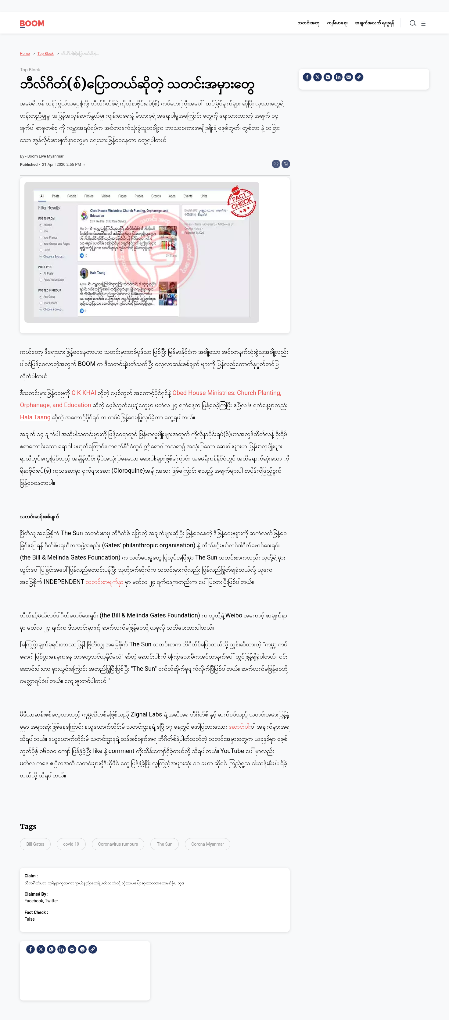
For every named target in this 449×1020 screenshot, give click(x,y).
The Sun (164, 842)
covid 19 (71, 842)
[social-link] (92, 947)
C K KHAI (83, 390)
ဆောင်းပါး (239, 724)
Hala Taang (35, 415)
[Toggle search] (409, 23)
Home (25, 45)
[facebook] (30, 947)
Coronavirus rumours (118, 842)
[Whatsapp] (51, 947)
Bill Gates (35, 842)
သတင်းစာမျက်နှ (105, 579)
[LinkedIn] (61, 947)
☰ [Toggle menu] (422, 23)
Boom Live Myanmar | (46, 154)
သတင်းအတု (304, 23)
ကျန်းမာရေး (332, 23)
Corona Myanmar (207, 842)
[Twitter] (40, 947)
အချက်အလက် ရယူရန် (370, 23)
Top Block (46, 45)
